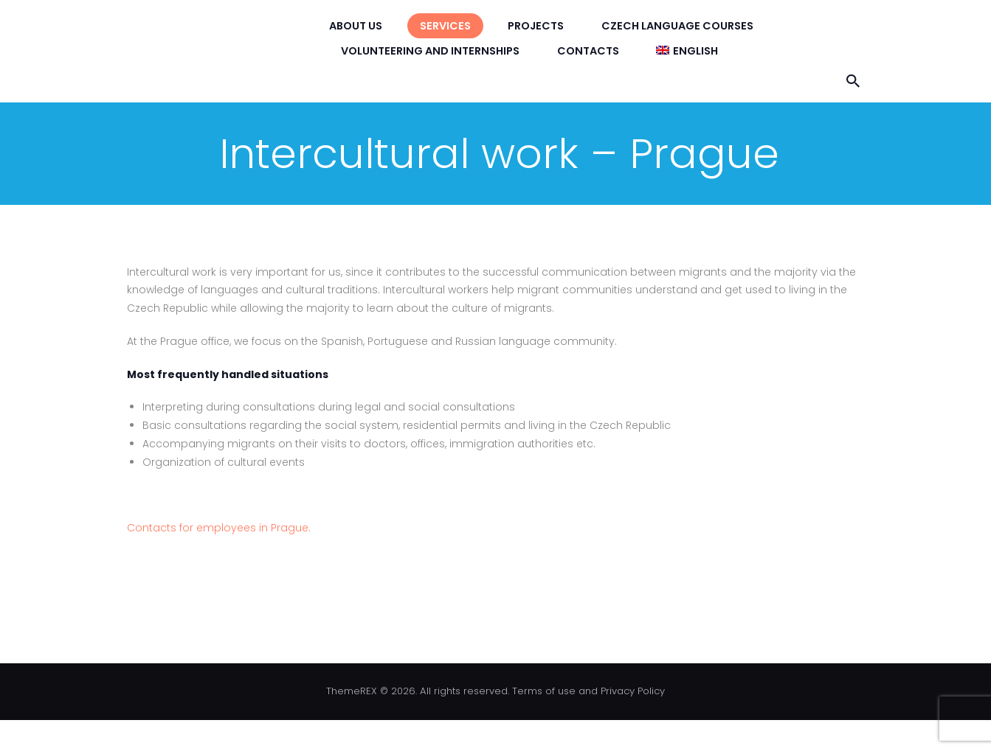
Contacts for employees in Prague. (219, 527)
